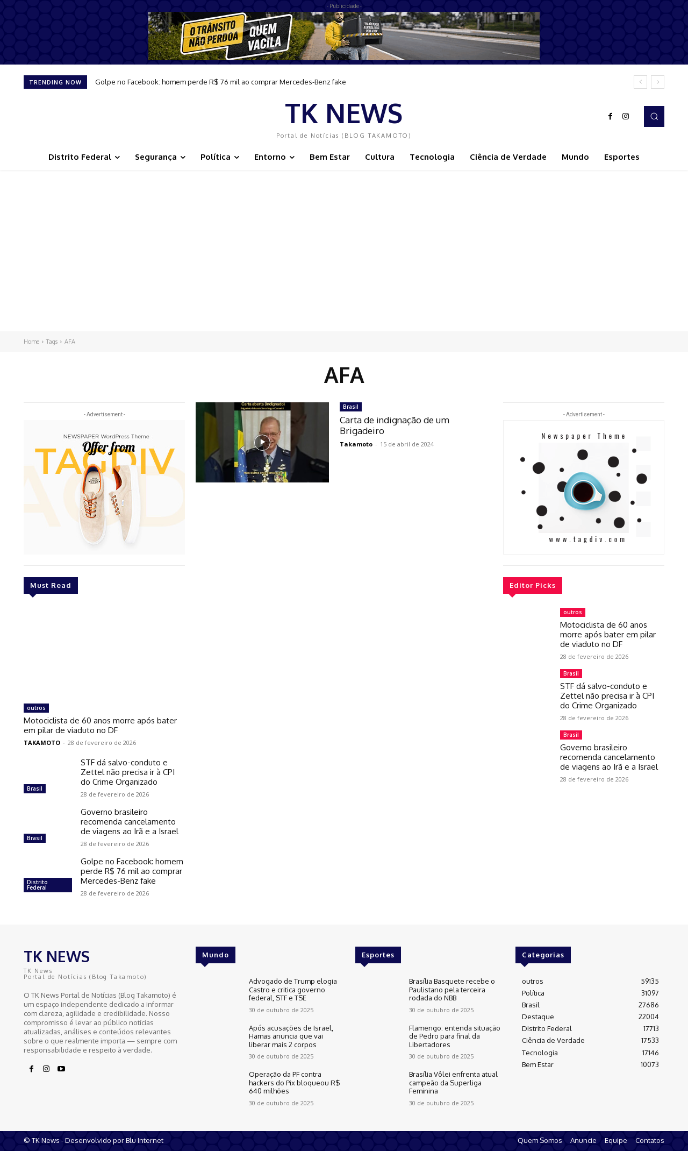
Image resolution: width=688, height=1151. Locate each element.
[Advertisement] (344, 250)
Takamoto (356, 444)
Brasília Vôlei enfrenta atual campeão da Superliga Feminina (453, 1082)
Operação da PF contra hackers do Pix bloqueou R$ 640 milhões (294, 1082)
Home (31, 341)
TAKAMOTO (42, 742)
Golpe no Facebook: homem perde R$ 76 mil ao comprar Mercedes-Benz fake (220, 81)
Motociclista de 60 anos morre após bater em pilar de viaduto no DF (100, 725)
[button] (654, 116)
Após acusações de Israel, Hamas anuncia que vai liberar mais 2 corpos (291, 1036)
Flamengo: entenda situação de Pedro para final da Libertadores (454, 1036)
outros (36, 708)
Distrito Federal (37, 884)
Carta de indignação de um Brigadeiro (394, 425)
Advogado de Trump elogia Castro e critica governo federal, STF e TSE (293, 989)
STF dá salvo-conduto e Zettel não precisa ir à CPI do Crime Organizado (128, 772)
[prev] (640, 82)
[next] (657, 82)
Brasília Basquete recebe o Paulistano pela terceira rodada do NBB (452, 989)
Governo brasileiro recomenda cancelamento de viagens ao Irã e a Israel (129, 821)
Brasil (34, 788)
